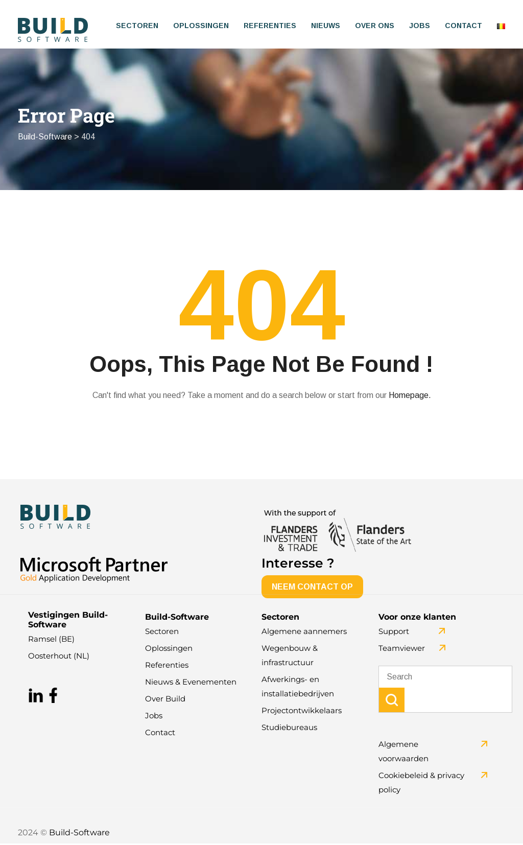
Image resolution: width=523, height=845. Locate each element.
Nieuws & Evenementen (190, 683)
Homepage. (410, 396)
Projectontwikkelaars (302, 712)
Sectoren (137, 25)
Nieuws (325, 25)
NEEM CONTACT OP (312, 588)
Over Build (165, 700)
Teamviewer (401, 649)
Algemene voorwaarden (403, 753)
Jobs (419, 25)
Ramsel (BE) (51, 640)
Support (393, 633)
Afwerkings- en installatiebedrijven (298, 688)
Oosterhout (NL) (58, 657)
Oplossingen (201, 25)
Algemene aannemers (304, 633)
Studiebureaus (289, 729)
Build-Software (79, 834)
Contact (463, 25)
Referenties (270, 25)
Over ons (374, 25)
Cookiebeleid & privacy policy (421, 784)
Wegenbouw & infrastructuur (290, 657)
